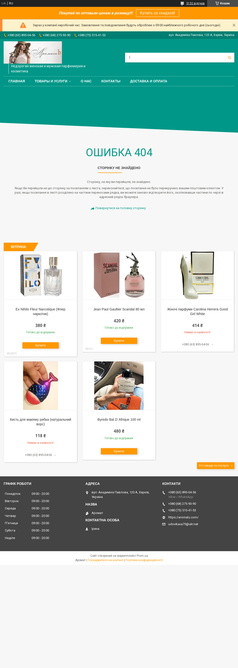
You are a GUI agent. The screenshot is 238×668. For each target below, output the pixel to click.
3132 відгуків (195, 3)
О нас (86, 81)
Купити (40, 345)
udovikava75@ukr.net (183, 524)
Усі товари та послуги (214, 465)
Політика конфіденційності (144, 560)
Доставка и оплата (148, 81)
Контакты (110, 81)
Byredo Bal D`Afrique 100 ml (118, 419)
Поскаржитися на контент (105, 560)
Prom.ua (142, 555)
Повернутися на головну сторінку (120, 208)
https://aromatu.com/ (183, 517)
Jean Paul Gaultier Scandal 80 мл (119, 309)
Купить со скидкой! (157, 13)
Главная (16, 81)
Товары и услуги (51, 81)
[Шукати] (229, 57)
